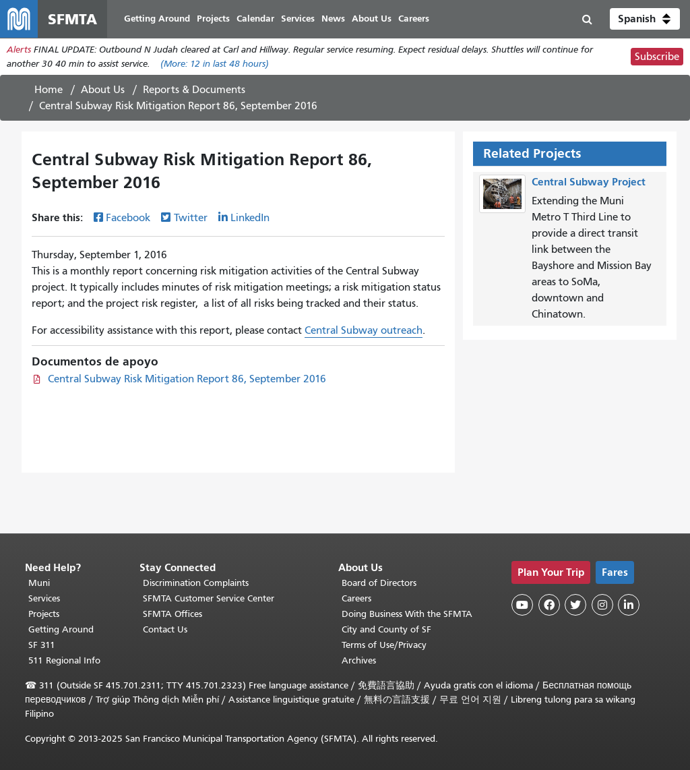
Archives (359, 660)
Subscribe (657, 57)
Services (44, 598)
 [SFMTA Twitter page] (575, 604)
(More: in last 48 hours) (214, 63)
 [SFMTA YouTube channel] (522, 604)
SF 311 (41, 645)
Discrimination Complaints (196, 583)
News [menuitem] (333, 18)
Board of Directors (379, 583)
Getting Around (61, 629)
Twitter (191, 218)
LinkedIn (250, 218)
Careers (356, 598)
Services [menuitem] (298, 18)
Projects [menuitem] (213, 18)
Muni (39, 583)
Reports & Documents (194, 90)
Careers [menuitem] (413, 18)
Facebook (128, 218)
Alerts (19, 49)
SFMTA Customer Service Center (208, 598)
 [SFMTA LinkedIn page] (628, 604)
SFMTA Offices (172, 614)
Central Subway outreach (363, 330)
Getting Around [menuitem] (157, 18)
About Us (103, 90)
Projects (43, 614)
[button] (645, 19)
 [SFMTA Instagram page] (602, 604)
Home (48, 90)
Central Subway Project (589, 181)
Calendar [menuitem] (255, 18)
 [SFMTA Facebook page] (549, 604)
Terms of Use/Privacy (384, 645)
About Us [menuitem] (371, 18)
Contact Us (165, 629)
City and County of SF (386, 629)
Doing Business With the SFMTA (407, 614)
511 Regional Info (64, 660)
